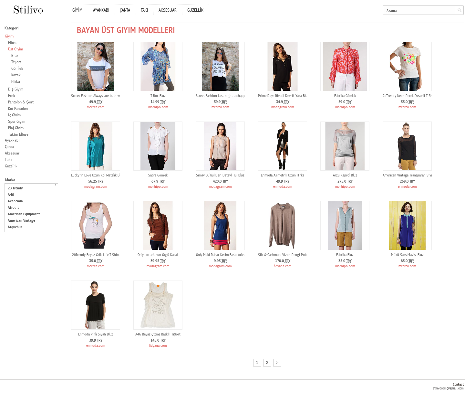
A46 (11, 194)
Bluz (14, 55)
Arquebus (15, 227)
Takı (8, 159)
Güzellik (11, 166)
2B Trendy (15, 188)
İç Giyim (14, 115)
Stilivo (28, 9)
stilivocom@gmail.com (448, 388)
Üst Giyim (15, 49)
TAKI (144, 10)
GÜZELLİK (195, 10)
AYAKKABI (101, 10)
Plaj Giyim (16, 128)
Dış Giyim (15, 89)
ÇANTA (125, 10)
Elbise (12, 42)
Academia (15, 201)
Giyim (9, 36)
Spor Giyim (16, 121)
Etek (11, 95)
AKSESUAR (168, 10)
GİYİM (77, 10)
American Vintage (21, 220)
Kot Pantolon (18, 108)
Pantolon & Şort (21, 102)
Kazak (16, 75)
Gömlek (17, 68)
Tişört (16, 62)
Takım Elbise (18, 134)
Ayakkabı (12, 140)
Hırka (15, 81)
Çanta (9, 146)
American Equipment (24, 214)
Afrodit (13, 207)
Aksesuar (12, 153)
